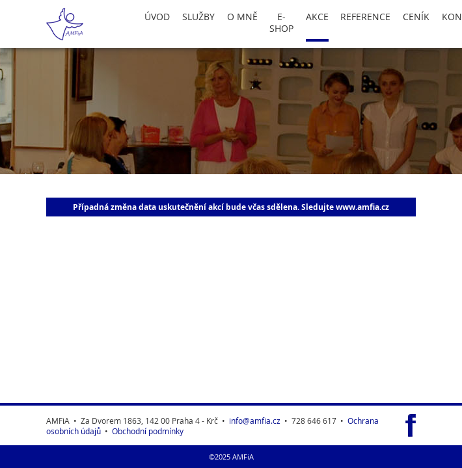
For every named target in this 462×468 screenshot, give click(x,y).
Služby (198, 17)
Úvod (157, 17)
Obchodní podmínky (147, 431)
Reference (365, 17)
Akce (317, 17)
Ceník (416, 17)
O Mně (242, 17)
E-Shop (281, 22)
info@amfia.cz (254, 420)
